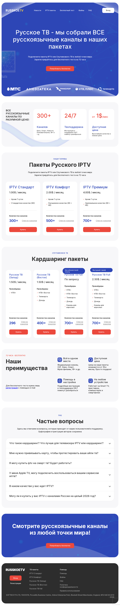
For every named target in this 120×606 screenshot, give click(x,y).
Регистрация (15, 583)
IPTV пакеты (50, 10)
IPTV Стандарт (35, 573)
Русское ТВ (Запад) (37, 581)
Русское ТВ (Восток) (38, 585)
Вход (108, 10)
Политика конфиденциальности (69, 586)
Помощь (63, 573)
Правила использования (70, 591)
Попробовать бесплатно (60, 69)
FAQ (90, 10)
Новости (37, 10)
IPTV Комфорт (35, 577)
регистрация (12, 388)
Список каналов (29, 221)
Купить (23, 229)
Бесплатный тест (67, 10)
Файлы (81, 10)
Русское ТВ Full (35, 589)
